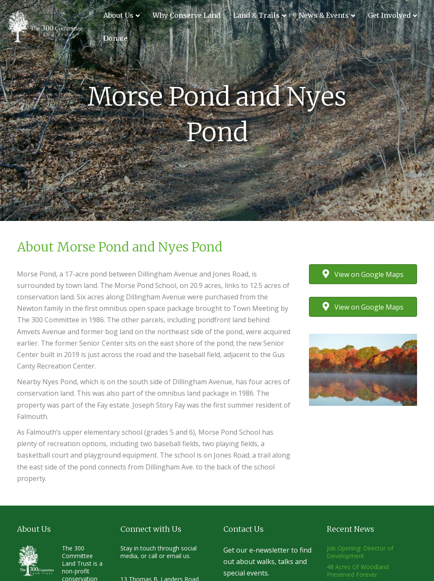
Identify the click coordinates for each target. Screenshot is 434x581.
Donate (115, 38)
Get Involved (389, 15)
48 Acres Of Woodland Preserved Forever (358, 570)
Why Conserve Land (186, 15)
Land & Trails (256, 15)
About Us (118, 15)
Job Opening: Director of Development (360, 552)
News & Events (324, 15)
